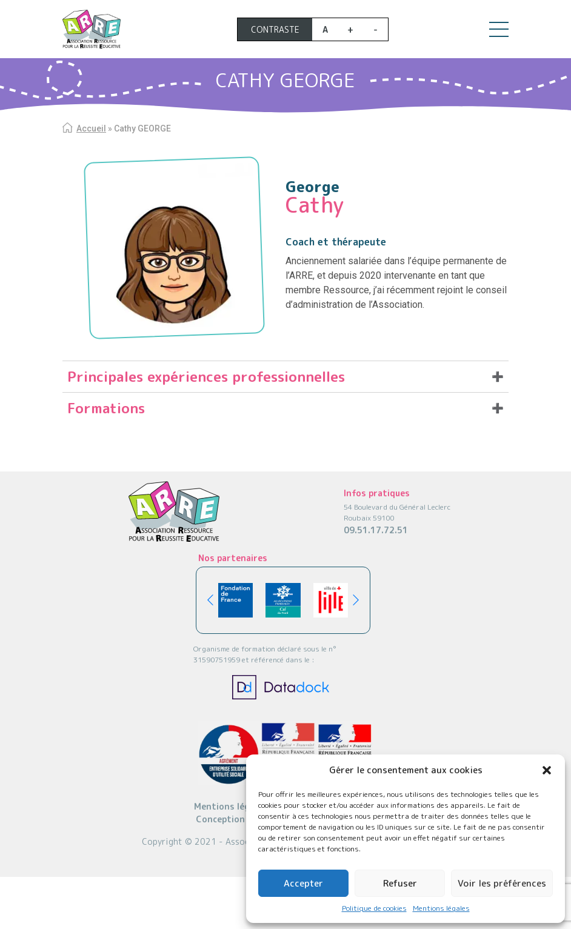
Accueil (91, 128)
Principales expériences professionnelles (206, 376)
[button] (547, 770)
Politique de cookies (374, 908)
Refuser (400, 883)
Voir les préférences (502, 883)
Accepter (303, 883)
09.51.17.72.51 (376, 530)
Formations (106, 408)
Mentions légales (441, 908)
